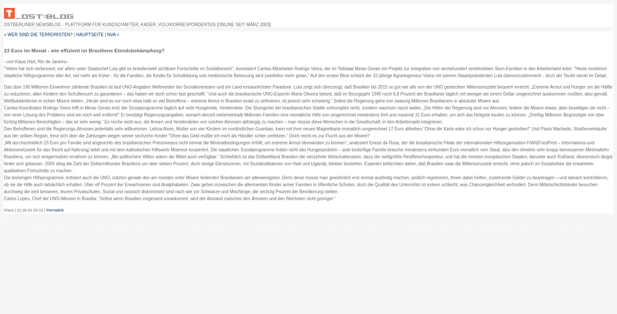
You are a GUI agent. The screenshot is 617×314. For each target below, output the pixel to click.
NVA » (113, 34)
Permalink (55, 210)
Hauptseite (90, 34)
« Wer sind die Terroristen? (38, 34)
